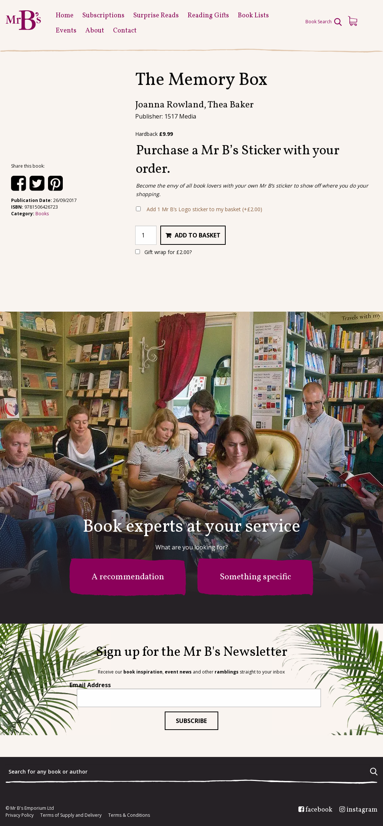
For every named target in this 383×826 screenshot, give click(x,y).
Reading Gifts (208, 15)
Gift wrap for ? (163, 252)
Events (66, 30)
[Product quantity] (146, 235)
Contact (125, 30)
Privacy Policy (20, 815)
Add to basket (197, 235)
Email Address (90, 685)
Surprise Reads (156, 15)
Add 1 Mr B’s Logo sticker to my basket (204, 209)
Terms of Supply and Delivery (71, 815)
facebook (318, 810)
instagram (361, 810)
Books (42, 213)
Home (64, 15)
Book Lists (253, 15)
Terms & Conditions (129, 815)
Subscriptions (103, 15)
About (94, 30)
